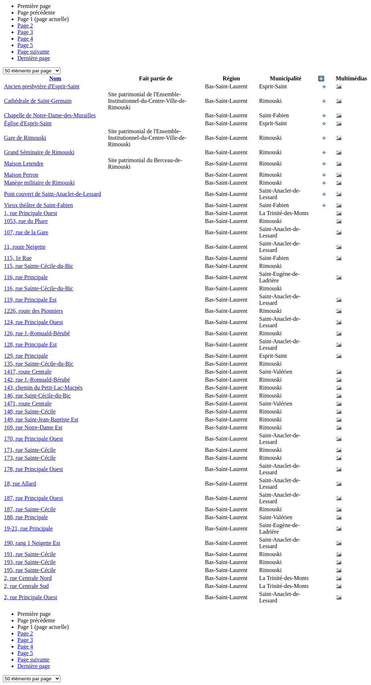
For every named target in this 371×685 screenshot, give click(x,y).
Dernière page (33, 58)
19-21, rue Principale (28, 528)
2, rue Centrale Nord (28, 578)
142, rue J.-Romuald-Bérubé (37, 380)
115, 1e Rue (18, 258)
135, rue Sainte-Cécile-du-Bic (39, 364)
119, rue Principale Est (30, 300)
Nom (55, 78)
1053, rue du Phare (26, 221)
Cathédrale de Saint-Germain (38, 101)
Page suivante (33, 52)
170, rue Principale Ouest (33, 439)
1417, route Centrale (27, 372)
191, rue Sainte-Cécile (30, 554)
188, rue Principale (26, 517)
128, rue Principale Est (30, 344)
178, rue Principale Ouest (33, 469)
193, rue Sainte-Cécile (30, 562)
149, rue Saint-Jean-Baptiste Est (41, 419)
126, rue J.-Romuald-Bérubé (37, 333)
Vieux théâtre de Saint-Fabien (38, 205)
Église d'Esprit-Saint (27, 123)
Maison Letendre (23, 163)
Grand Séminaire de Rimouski (39, 152)
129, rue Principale (26, 356)
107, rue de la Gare (26, 232)
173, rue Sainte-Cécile (30, 458)
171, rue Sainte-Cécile (30, 450)
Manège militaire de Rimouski (39, 183)
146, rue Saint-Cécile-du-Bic (37, 395)
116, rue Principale (26, 277)
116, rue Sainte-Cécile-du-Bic (38, 288)
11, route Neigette (24, 247)
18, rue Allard (20, 483)
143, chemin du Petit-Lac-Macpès (43, 387)
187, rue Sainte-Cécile (30, 509)
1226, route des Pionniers (33, 311)
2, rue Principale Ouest (30, 597)
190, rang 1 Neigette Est (32, 543)
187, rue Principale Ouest (33, 498)
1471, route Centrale (27, 403)
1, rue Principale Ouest (30, 213)
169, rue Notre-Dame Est (33, 427)
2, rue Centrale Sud (26, 586)
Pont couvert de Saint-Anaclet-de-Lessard (52, 194)
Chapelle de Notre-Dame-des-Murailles (50, 115)
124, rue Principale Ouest (33, 322)
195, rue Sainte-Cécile (30, 570)
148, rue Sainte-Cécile (30, 411)
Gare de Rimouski (25, 138)
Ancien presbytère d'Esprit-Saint (41, 86)
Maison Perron (21, 175)
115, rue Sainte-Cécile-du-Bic (38, 266)
